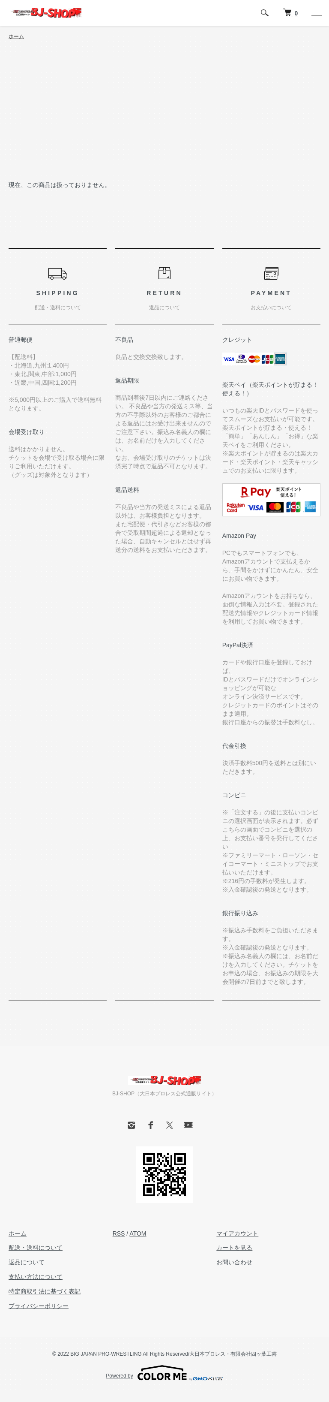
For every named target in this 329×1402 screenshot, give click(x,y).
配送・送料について (36, 1247)
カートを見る (234, 1247)
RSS (119, 1233)
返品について (27, 1262)
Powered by (164, 1373)
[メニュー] (316, 13)
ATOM (137, 1233)
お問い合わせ (234, 1262)
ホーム (16, 36)
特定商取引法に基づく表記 (45, 1291)
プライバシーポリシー (39, 1306)
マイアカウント (237, 1233)
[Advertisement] (164, 116)
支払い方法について (36, 1276)
